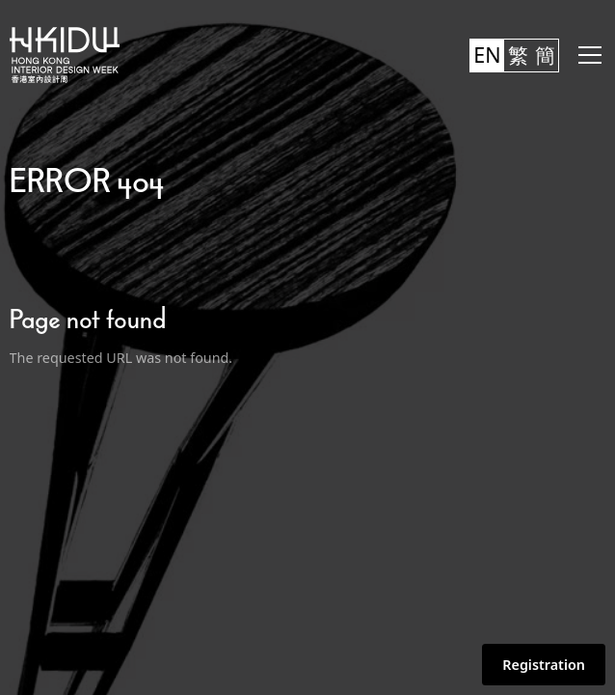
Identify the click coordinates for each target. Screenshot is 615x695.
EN (486, 55)
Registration (543, 664)
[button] (586, 55)
